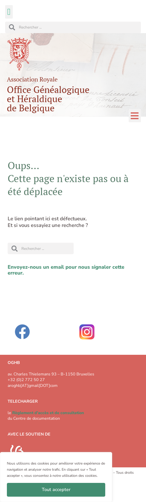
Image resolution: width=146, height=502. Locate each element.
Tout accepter (56, 489)
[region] (56, 477)
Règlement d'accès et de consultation (48, 413)
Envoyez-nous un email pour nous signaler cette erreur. (66, 270)
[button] (9, 12)
